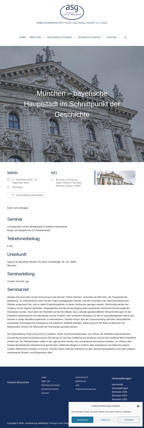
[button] (138, 406)
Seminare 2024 (119, 399)
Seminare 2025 (119, 395)
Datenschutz (82, 377)
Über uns (37, 37)
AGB (77, 385)
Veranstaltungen (91, 37)
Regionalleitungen (61, 37)
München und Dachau (67, 179)
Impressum (81, 381)
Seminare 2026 (119, 392)
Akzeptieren (82, 420)
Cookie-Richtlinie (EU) (86, 389)
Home (22, 37)
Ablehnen (105, 420)
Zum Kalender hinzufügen (27, 195)
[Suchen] (125, 37)
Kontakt (114, 37)
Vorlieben (128, 420)
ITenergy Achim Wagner (60, 423)
